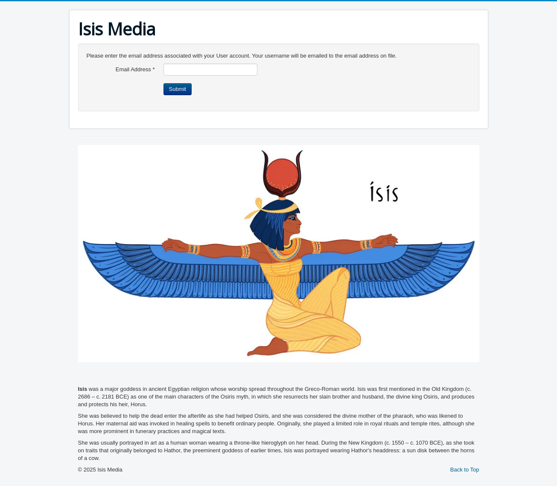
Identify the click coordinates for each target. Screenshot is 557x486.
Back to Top (464, 469)
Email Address (135, 69)
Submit (177, 89)
